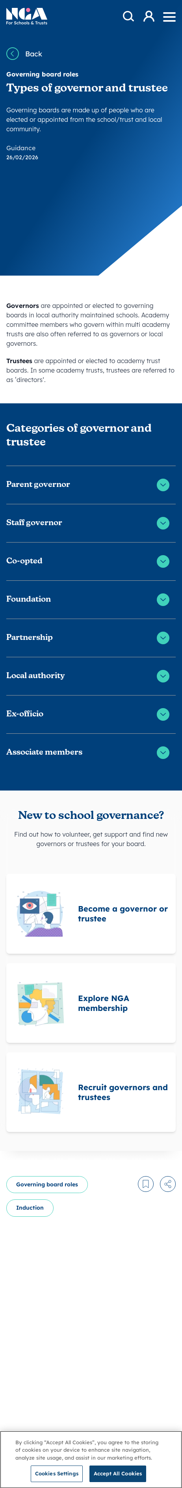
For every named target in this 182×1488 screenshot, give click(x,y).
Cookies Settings (56, 1478)
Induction (30, 1207)
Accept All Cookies (118, 1478)
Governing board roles (47, 1184)
